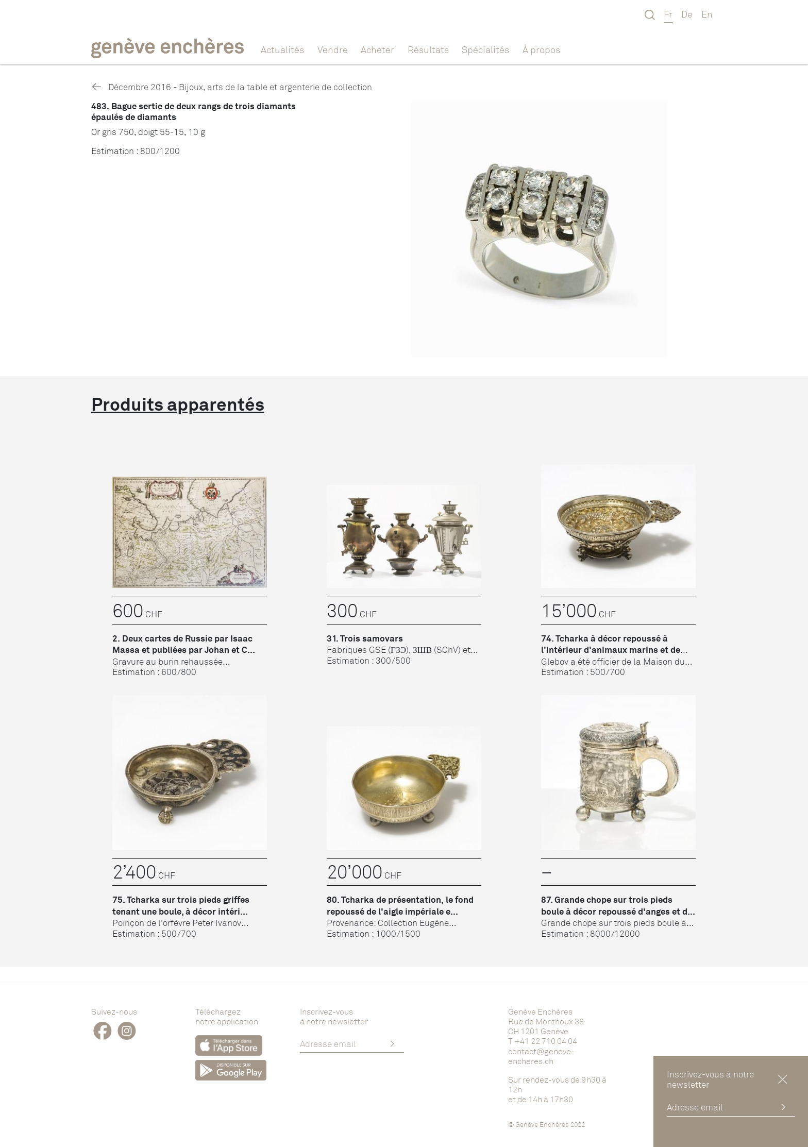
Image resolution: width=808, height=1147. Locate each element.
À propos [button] (541, 49)
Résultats (428, 49)
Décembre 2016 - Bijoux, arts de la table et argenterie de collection (231, 86)
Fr (668, 14)
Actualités (282, 49)
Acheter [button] (377, 49)
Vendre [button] (332, 49)
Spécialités (485, 49)
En (707, 14)
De (687, 14)
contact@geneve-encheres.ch (541, 1056)
